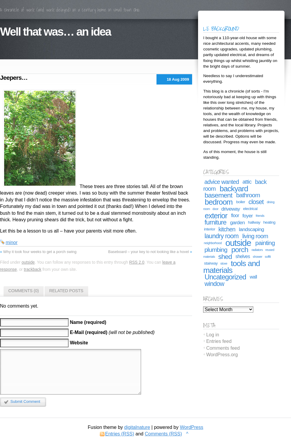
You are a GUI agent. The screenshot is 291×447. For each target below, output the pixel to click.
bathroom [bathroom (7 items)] (248, 195)
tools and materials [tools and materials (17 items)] (231, 267)
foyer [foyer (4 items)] (247, 216)
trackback (32, 269)
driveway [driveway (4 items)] (230, 209)
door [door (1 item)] (216, 209)
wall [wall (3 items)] (253, 276)
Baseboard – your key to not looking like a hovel (148, 251)
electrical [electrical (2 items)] (250, 208)
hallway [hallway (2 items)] (254, 222)
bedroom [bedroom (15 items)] (219, 202)
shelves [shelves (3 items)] (242, 256)
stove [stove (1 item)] (223, 263)
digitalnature (137, 427)
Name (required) (88, 322)
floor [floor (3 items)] (235, 215)
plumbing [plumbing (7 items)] (216, 249)
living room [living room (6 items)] (255, 236)
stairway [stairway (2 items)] (211, 263)
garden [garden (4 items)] (237, 222)
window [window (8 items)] (214, 283)
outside (28, 262)
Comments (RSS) (163, 433)
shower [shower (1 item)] (257, 256)
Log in (212, 334)
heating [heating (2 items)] (269, 222)
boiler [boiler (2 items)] (240, 202)
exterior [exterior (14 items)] (216, 215)
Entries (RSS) (119, 433)
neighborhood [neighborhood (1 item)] (213, 243)
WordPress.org (222, 354)
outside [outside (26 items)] (238, 243)
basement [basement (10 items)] (218, 195)
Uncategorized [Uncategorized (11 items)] (225, 277)
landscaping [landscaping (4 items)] (251, 229)
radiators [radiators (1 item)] (257, 250)
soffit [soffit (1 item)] (268, 256)
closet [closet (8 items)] (256, 202)
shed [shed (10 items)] (225, 256)
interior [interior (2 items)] (209, 229)
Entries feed (218, 341)
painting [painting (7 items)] (265, 242)
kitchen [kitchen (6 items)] (227, 229)
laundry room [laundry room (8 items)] (222, 236)
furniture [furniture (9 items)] (216, 222)
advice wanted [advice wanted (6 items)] (221, 182)
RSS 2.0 (136, 262)
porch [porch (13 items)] (239, 250)
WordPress (191, 427)
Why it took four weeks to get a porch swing (40, 251)
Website (79, 343)
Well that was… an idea (55, 31)
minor (12, 242)
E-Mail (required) (88, 332)
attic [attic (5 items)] (246, 182)
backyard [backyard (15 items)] (234, 188)
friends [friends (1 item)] (260, 215)
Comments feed (223, 348)
